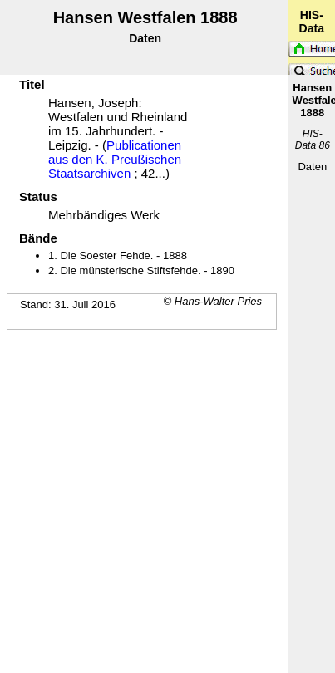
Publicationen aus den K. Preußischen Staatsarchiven (114, 159)
